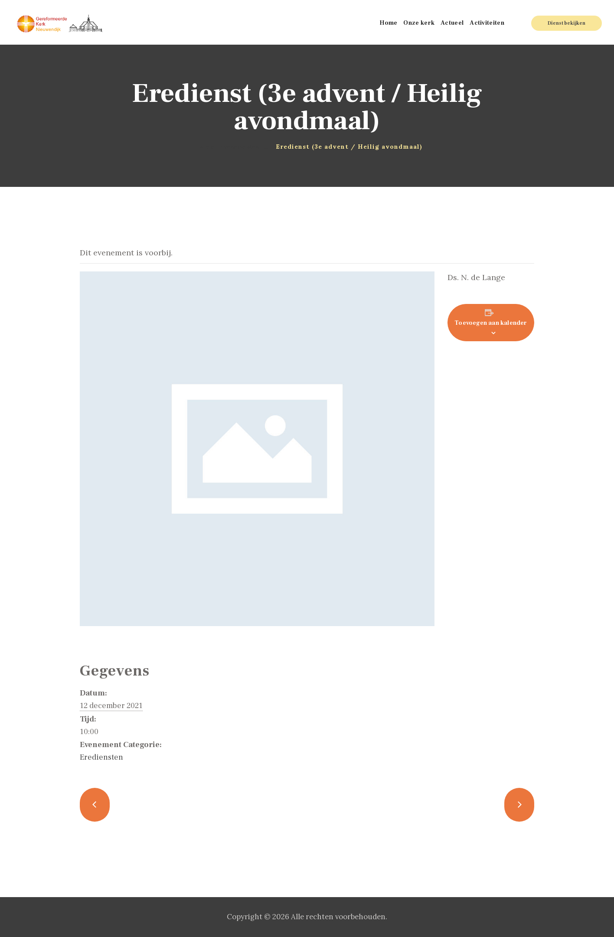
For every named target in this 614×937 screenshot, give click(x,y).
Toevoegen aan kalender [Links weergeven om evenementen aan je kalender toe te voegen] (490, 323)
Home (204, 146)
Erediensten (101, 757)
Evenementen (239, 146)
